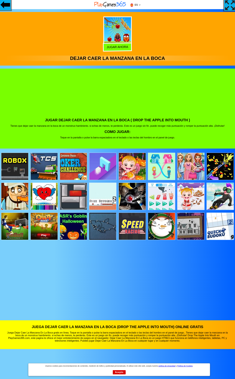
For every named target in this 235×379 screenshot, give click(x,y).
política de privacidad (167, 366)
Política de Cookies (185, 366)
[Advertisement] (117, 96)
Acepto (119, 372)
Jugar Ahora (117, 47)
